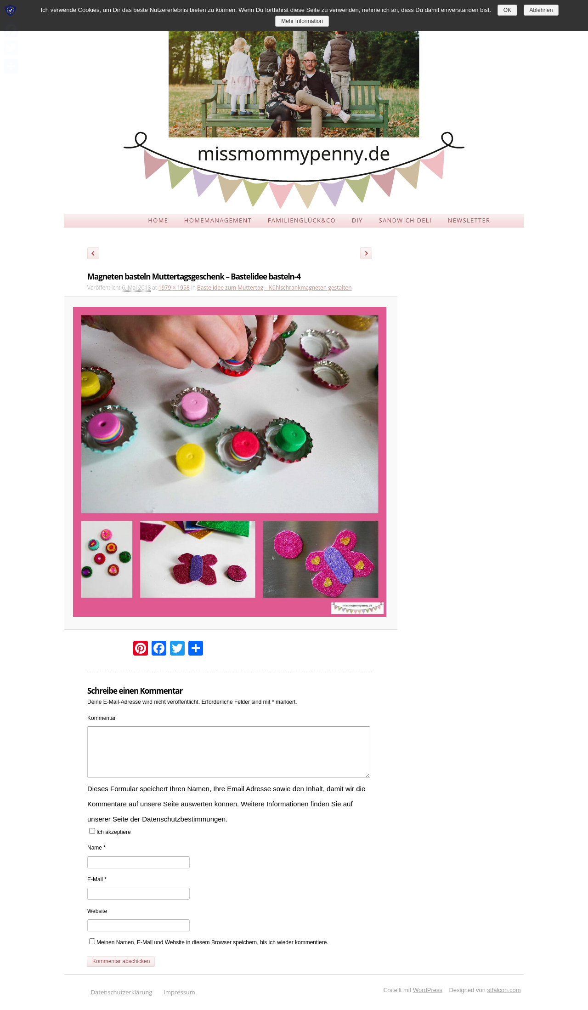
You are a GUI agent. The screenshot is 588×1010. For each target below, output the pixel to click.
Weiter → (369, 254)
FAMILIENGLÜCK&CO (302, 220)
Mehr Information (302, 21)
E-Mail (97, 879)
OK (507, 10)
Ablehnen (541, 10)
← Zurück (93, 254)
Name (96, 848)
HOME (158, 220)
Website (97, 911)
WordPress (427, 990)
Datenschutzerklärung (122, 992)
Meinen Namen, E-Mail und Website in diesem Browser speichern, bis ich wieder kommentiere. (212, 942)
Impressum (179, 992)
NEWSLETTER (469, 220)
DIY (357, 220)
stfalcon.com (504, 990)
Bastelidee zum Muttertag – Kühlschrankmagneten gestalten (274, 287)
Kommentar (101, 718)
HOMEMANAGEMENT (218, 220)
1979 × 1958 (174, 287)
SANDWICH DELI (405, 220)
